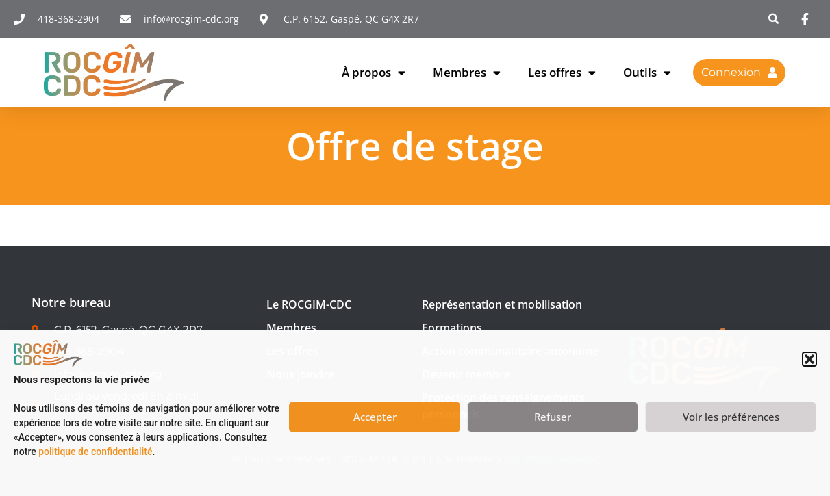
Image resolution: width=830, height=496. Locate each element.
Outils (647, 73)
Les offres (562, 73)
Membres (467, 73)
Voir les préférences (731, 416)
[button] (809, 359)
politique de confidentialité (95, 451)
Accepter (375, 416)
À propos (373, 73)
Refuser (552, 416)
